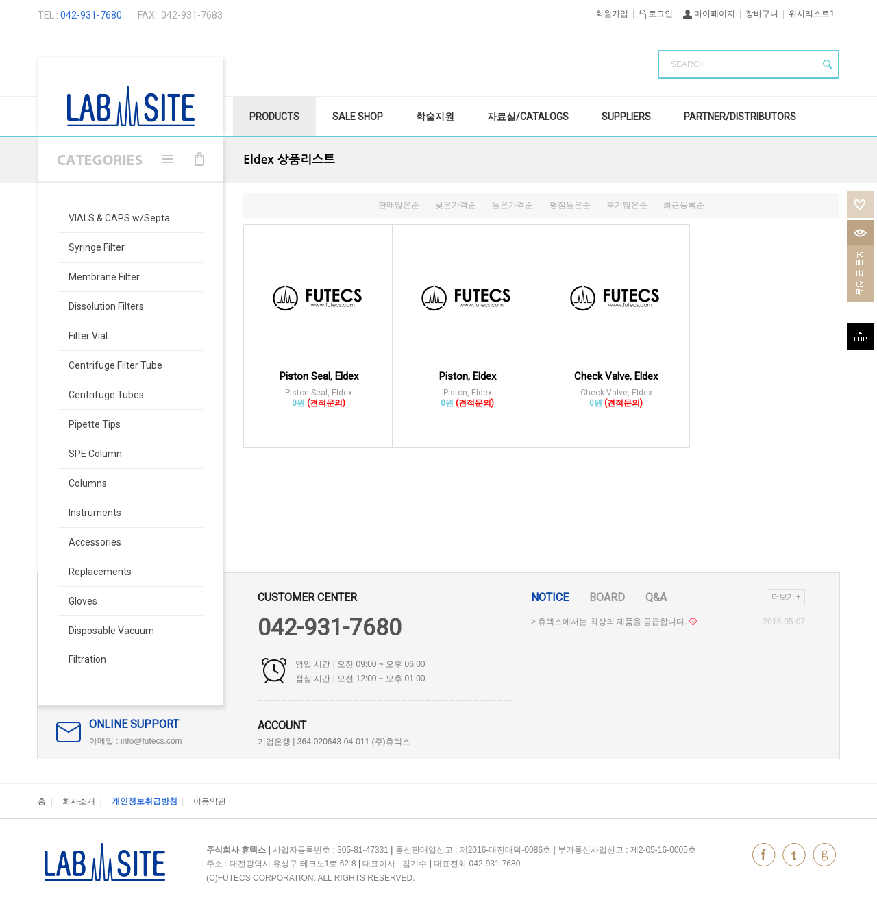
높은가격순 (512, 205)
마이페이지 (709, 14)
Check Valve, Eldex (616, 376)
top (860, 336)
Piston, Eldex (467, 376)
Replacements (100, 571)
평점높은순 (570, 205)
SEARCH (688, 64)
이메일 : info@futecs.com (135, 741)
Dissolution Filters (106, 306)
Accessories (95, 542)
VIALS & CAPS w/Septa (119, 217)
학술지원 (435, 116)
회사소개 (78, 801)
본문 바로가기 (0, 0)
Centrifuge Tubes (106, 394)
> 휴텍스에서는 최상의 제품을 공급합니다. (614, 621)
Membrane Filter (104, 276)
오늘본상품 (860, 261)
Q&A (656, 597)
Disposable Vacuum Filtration (111, 645)
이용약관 (209, 801)
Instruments (95, 512)
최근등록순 (683, 205)
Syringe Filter (97, 247)
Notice (550, 597)
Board (607, 597)
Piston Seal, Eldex (319, 376)
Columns (88, 483)
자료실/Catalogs (528, 116)
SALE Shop (357, 116)
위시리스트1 (812, 14)
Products (274, 116)
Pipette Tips (95, 424)
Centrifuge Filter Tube (115, 365)
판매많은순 (398, 205)
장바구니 (761, 14)
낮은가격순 (455, 205)
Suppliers (626, 116)
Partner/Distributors (740, 116)
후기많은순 (626, 205)
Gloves (83, 601)
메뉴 (168, 159)
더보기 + (785, 597)
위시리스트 (860, 204)
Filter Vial (88, 335)
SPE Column (95, 453)
